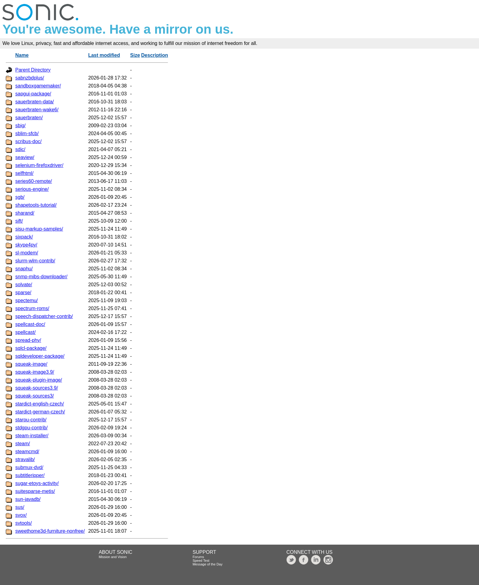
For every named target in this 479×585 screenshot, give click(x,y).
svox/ (21, 515)
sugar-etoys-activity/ (37, 483)
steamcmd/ (27, 451)
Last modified (104, 55)
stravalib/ (25, 459)
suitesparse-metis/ (35, 491)
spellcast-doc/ (30, 324)
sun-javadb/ (28, 499)
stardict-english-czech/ (39, 403)
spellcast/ (25, 332)
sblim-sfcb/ (26, 133)
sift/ (19, 221)
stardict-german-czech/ (40, 411)
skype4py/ (26, 244)
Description (154, 55)
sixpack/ (24, 236)
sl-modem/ (26, 252)
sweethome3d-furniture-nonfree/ (50, 531)
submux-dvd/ (29, 467)
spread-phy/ (28, 340)
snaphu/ (24, 268)
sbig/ (20, 125)
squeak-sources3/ (34, 395)
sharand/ (24, 213)
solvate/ (23, 284)
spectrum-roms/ (32, 308)
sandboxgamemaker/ (38, 85)
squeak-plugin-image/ (38, 380)
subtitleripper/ (30, 475)
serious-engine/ (32, 189)
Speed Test (200, 560)
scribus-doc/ (28, 141)
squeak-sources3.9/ (36, 388)
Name (22, 55)
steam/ (22, 443)
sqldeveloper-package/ (39, 356)
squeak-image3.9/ (34, 372)
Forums (198, 557)
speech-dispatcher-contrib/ (44, 316)
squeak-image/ (31, 364)
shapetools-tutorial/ (36, 205)
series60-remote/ (33, 181)
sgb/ (19, 197)
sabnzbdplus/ (29, 77)
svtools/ (23, 523)
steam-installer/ (31, 435)
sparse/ (23, 292)
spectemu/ (26, 300)
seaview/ (24, 157)
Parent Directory (33, 69)
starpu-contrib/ (30, 419)
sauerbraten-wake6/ (36, 109)
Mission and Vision (113, 557)
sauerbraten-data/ (34, 101)
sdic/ (20, 149)
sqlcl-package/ (30, 348)
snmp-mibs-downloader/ (41, 276)
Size (135, 55)
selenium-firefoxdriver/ (39, 165)
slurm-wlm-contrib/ (35, 260)
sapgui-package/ (33, 93)
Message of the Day (207, 564)
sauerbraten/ (29, 117)
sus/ (19, 507)
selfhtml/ (24, 173)
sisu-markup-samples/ (39, 228)
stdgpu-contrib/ (31, 427)
